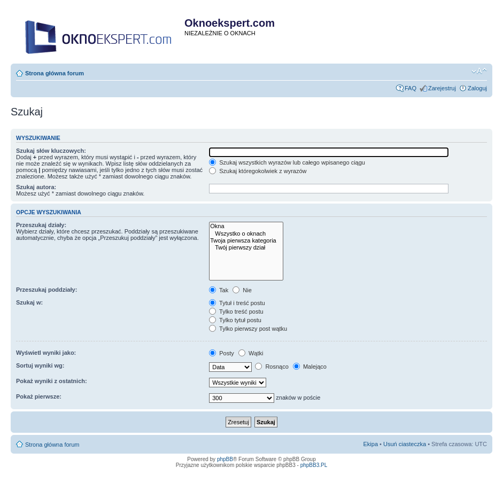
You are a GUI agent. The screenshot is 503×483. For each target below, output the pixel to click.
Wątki (251, 353)
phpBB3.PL (314, 465)
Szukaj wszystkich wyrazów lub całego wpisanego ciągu (287, 162)
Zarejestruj (442, 88)
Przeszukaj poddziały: (46, 289)
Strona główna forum (54, 73)
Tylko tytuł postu (235, 320)
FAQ (410, 88)
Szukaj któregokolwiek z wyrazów (257, 171)
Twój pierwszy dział (246, 247)
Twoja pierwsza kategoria (246, 240)
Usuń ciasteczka (404, 444)
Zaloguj (477, 88)
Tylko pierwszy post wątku (248, 328)
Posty (221, 353)
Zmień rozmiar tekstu (479, 71)
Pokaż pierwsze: (38, 396)
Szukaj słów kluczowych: (51, 150)
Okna (246, 226)
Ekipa (370, 444)
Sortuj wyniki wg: (40, 365)
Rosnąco (271, 366)
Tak (218, 290)
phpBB (225, 459)
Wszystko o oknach (246, 233)
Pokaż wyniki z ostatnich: (51, 381)
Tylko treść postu (236, 311)
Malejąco (310, 366)
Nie (242, 290)
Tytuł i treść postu (237, 303)
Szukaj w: (29, 302)
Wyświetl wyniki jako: (46, 352)
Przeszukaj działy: (41, 225)
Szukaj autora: (36, 187)
